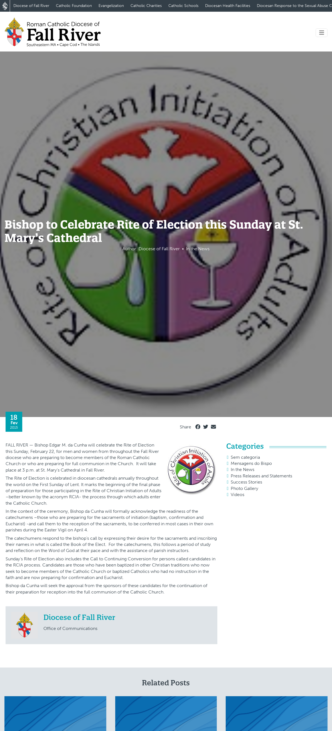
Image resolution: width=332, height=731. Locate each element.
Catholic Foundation (74, 5)
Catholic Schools (183, 5)
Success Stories (246, 482)
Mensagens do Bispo (251, 463)
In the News (242, 469)
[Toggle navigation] (322, 32)
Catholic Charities (146, 5)
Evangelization (111, 5)
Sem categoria (245, 457)
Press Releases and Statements (261, 476)
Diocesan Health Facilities (227, 5)
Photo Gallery (244, 488)
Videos (237, 494)
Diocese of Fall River (31, 5)
